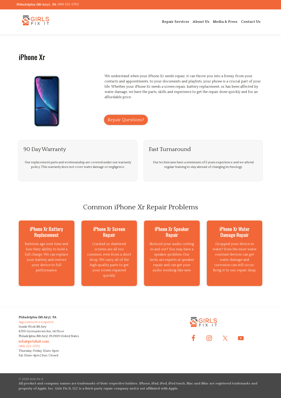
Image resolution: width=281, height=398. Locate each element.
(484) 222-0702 (68, 4)
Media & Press (225, 22)
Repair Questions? (126, 119)
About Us (201, 22)
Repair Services (175, 22)
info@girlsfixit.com (34, 341)
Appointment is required (36, 322)
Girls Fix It (36, 379)
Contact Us (251, 22)
